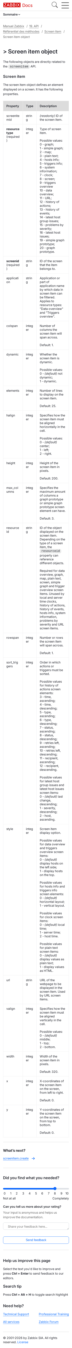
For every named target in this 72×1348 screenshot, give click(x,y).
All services (11, 1321)
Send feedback (36, 1239)
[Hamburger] (65, 5)
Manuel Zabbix (13, 26)
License (22, 1342)
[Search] (55, 5)
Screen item (52, 31)
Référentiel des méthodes (21, 31)
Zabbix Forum (49, 1321)
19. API (34, 26)
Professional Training (54, 1314)
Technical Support (16, 1314)
